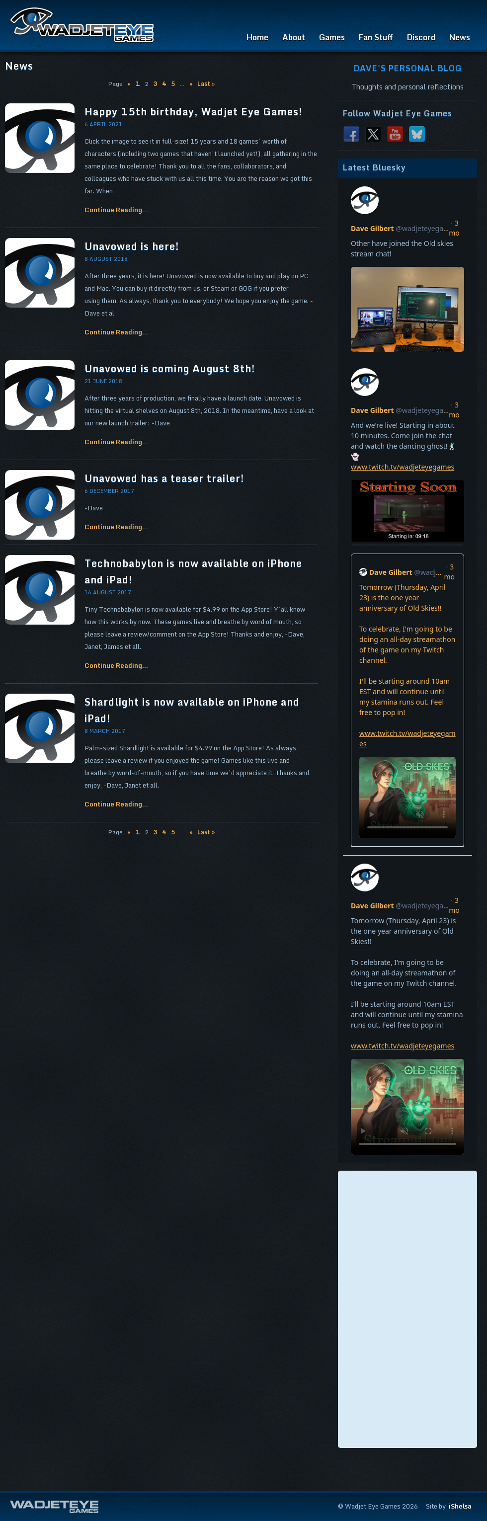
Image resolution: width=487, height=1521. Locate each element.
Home (257, 37)
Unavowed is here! (131, 246)
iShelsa (460, 1506)
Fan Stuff (376, 37)
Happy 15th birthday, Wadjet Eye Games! (193, 111)
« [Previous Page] (129, 83)
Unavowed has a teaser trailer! (164, 478)
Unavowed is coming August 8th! (169, 368)
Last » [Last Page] (206, 83)
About (293, 37)
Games (332, 37)
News (459, 37)
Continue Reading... (116, 209)
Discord (421, 37)
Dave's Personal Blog (408, 68)
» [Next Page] (190, 83)
